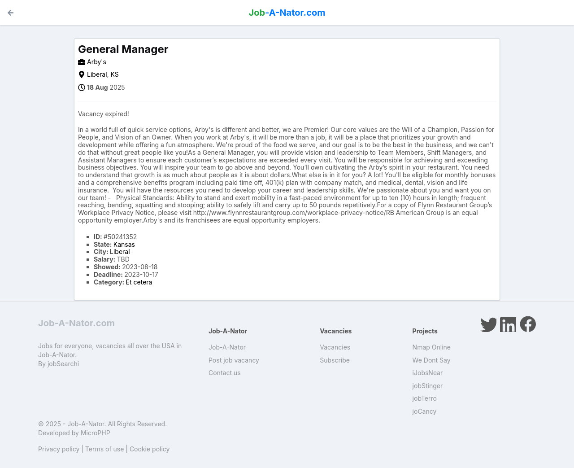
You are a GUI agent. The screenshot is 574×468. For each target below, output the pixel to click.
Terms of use (104, 449)
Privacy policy (58, 449)
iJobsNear (428, 372)
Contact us (225, 372)
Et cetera (139, 282)
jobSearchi (63, 363)
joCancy (425, 411)
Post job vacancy (234, 360)
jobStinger (428, 385)
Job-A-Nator (227, 347)
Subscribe (335, 360)
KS (115, 74)
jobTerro (425, 398)
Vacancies (335, 347)
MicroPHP (95, 433)
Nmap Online (432, 347)
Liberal (97, 74)
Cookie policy (150, 449)
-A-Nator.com (287, 12)
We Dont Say (432, 360)
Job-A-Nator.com (76, 323)
